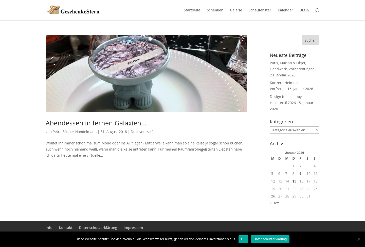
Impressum (133, 227)
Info (49, 227)
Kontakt (65, 227)
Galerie (236, 10)
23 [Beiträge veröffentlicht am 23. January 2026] (301, 188)
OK (243, 239)
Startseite (192, 10)
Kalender (285, 10)
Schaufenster (260, 10)
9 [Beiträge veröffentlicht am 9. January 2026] (300, 173)
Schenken (215, 10)
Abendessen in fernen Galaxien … (97, 122)
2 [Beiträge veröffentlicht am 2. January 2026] (300, 165)
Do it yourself (142, 131)
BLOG (304, 10)
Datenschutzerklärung (98, 227)
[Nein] (358, 239)
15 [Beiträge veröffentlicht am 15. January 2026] (294, 181)
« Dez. (275, 203)
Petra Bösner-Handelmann (75, 131)
